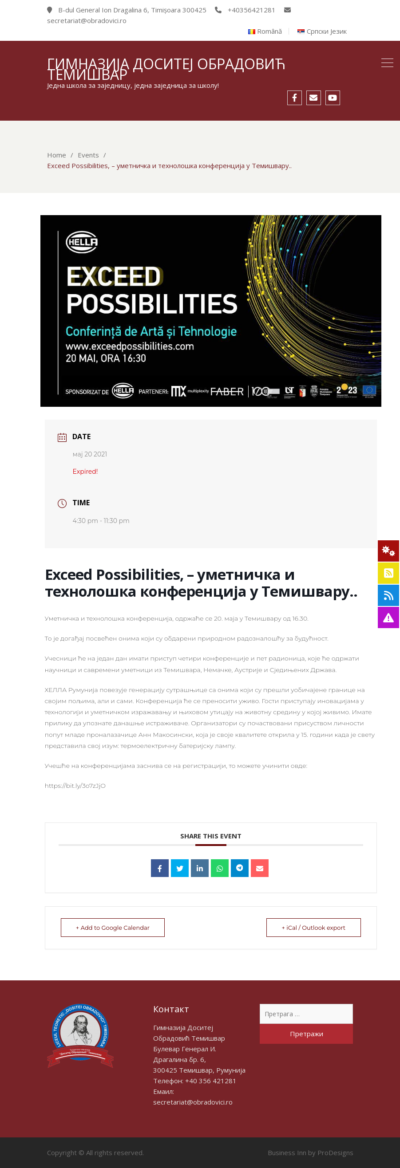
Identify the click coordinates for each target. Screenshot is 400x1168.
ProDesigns (335, 1152)
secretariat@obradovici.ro (193, 1101)
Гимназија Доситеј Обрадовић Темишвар (166, 69)
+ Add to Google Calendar (113, 927)
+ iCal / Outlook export (313, 927)
